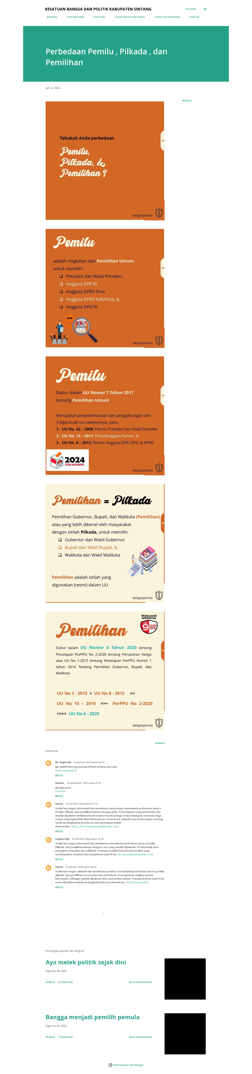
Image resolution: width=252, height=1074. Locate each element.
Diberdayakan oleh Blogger (126, 1064)
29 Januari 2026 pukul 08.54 (81, 866)
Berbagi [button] (187, 100)
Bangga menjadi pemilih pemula (93, 1017)
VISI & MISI (97, 16)
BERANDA (50, 16)
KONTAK (192, 16)
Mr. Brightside (63, 762)
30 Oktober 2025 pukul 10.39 (88, 838)
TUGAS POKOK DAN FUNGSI (128, 16)
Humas (59, 803)
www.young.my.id (65, 770)
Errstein (60, 791)
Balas (59, 775)
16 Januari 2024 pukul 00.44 (89, 762)
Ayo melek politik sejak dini (86, 962)
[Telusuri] (190, 9)
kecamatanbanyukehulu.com (135, 854)
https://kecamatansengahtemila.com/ (96, 826)
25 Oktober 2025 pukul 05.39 (81, 803)
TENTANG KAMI (73, 16)
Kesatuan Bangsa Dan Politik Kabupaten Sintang (98, 9)
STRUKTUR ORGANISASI (165, 16)
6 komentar (65, 982)
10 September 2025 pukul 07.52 (84, 782)
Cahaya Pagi (62, 838)
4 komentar (65, 1036)
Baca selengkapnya (140, 982)
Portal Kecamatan (137, 882)
